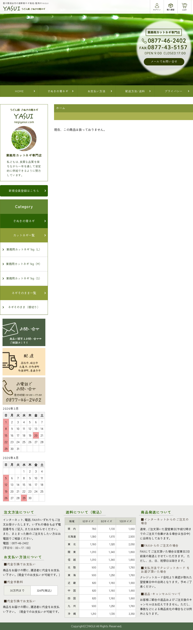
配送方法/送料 (135, 91)
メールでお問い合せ (164, 61)
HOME (19, 91)
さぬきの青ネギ (57, 91)
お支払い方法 (97, 91)
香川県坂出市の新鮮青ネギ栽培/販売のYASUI (26, 3)
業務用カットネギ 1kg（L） (24, 249)
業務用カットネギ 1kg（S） (24, 278)
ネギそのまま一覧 (24, 292)
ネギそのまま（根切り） (24, 307)
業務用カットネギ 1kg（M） (24, 264)
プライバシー (174, 91)
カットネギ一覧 (24, 235)
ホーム (60, 108)
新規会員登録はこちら (24, 191)
